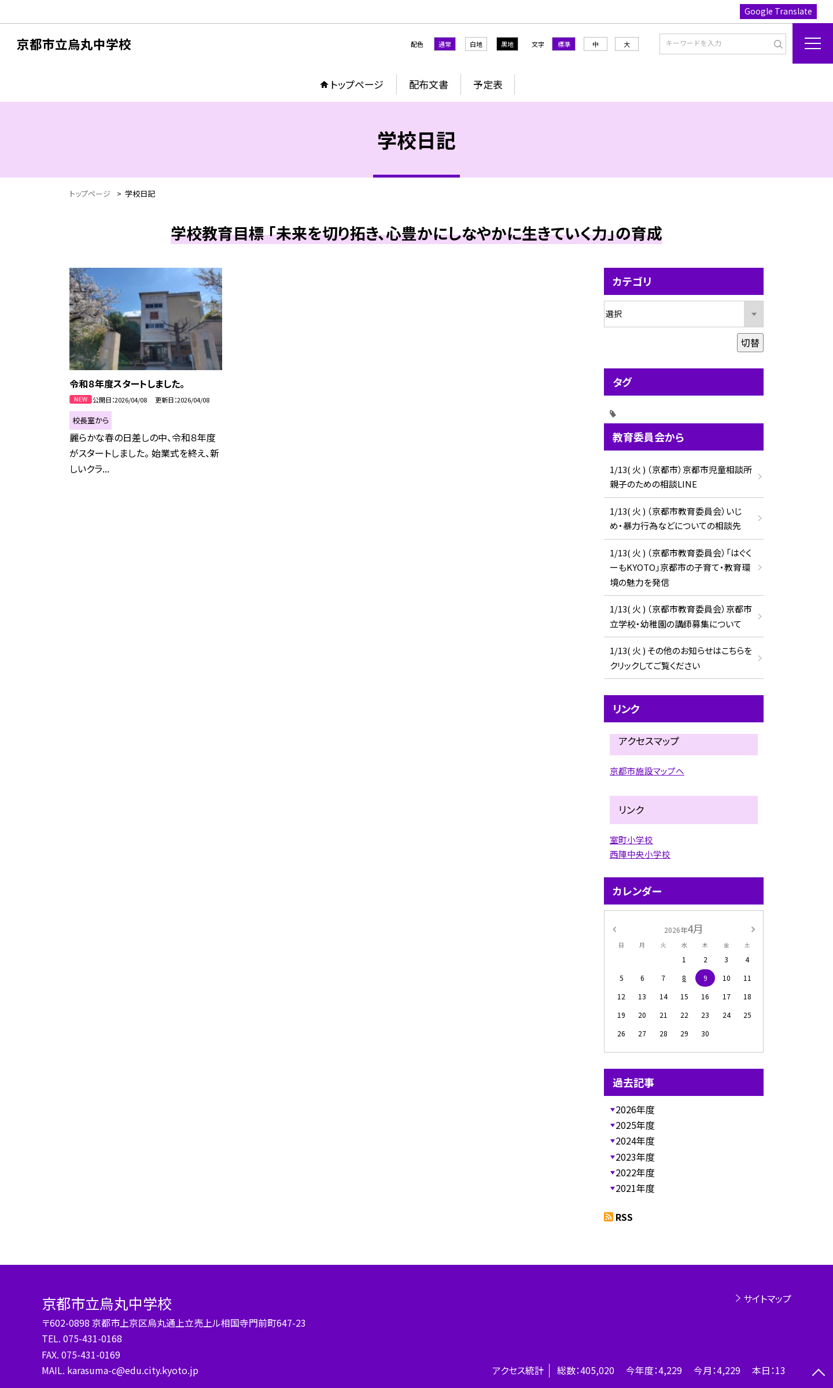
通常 (444, 44)
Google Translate (778, 11)
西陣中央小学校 (640, 854)
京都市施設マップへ (647, 771)
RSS (624, 1217)
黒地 (507, 44)
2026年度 (635, 1109)
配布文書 (428, 84)
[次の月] (753, 928)
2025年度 (635, 1125)
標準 (564, 44)
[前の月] (614, 928)
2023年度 (635, 1157)
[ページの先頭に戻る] (818, 1373)
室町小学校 (631, 839)
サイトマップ (767, 1298)
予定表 (488, 84)
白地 (476, 44)
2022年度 (635, 1172)
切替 (750, 342)
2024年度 (635, 1140)
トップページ (357, 84)
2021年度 (635, 1188)
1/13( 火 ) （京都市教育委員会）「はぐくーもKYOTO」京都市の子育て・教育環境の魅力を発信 (680, 567)
